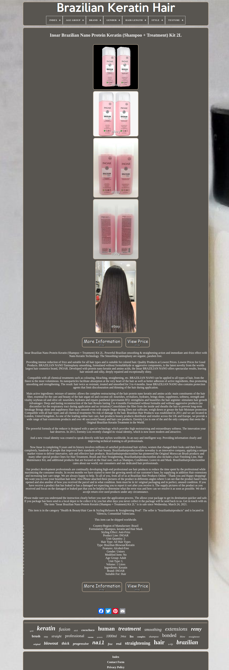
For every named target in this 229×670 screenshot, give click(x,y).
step (46, 636)
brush (36, 636)
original (36, 644)
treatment (129, 628)
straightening (137, 643)
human (106, 629)
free (110, 644)
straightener (194, 636)
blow (182, 636)
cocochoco (87, 630)
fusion (64, 629)
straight (56, 636)
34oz (123, 636)
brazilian (187, 642)
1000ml (111, 636)
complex (141, 636)
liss (131, 636)
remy (196, 629)
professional (74, 636)
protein (100, 637)
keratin (46, 628)
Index (115, 656)
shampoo (154, 636)
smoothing (152, 629)
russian (90, 637)
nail (98, 643)
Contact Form (115, 662)
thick (65, 643)
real (118, 644)
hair (159, 642)
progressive (81, 644)
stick (76, 630)
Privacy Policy (116, 667)
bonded (169, 635)
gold (31, 631)
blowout (51, 643)
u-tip (170, 644)
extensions (176, 629)
